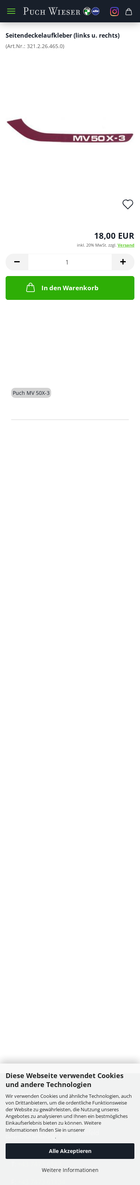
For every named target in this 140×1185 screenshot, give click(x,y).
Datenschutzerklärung (30, 1136)
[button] (17, 262)
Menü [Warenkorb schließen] (11, 11)
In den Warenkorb (62, 287)
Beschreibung (39, 366)
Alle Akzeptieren (70, 1150)
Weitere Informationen (70, 1169)
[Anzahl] (70, 262)
